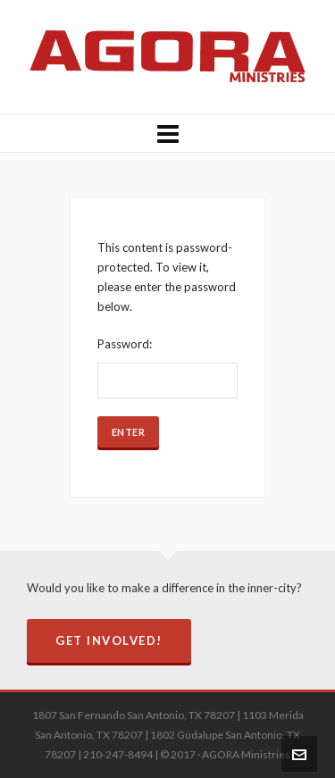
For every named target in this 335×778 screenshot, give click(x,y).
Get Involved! (109, 640)
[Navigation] (167, 133)
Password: (168, 367)
